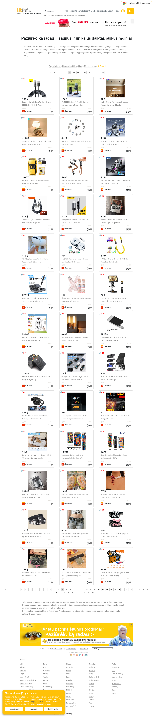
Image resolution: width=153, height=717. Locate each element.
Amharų (23, 670)
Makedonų (69, 683)
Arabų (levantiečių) (26, 687)
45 (85, 72)
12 (61, 72)
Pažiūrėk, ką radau (55, 649)
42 (80, 592)
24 (103, 589)
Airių (21, 664)
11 (50, 589)
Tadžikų (91, 700)
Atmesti (33, 709)
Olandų (68, 696)
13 (66, 72)
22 (94, 589)
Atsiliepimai (84, 648)
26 (111, 589)
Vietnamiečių (116, 683)
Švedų (114, 693)
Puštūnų (92, 667)
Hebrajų (46, 680)
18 (78, 589)
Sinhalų (91, 683)
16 (78, 72)
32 (135, 589)
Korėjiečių (69, 667)
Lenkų (68, 677)
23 (99, 589)
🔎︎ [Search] (103, 72)
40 (72, 592)
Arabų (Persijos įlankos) (28, 680)
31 (131, 589)
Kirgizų (68, 664)
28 (119, 589)
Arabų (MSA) (24, 677)
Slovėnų (91, 690)
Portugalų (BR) (71, 703)
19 (82, 589)
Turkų (114, 664)
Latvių (68, 674)
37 (60, 592)
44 (88, 592)
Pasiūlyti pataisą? (65, 714)
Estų (44, 667)
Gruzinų (45, 677)
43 (84, 592)
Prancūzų (92, 664)
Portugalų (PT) (71, 706)
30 (127, 589)
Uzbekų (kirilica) (117, 674)
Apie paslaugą (71, 648)
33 (139, 589)
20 (86, 589)
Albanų (22, 667)
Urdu (113, 670)
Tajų (90, 703)
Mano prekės (90, 66)
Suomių (91, 693)
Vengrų (114, 680)
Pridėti (101, 66)
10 (46, 589)
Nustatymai (14, 709)
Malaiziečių (70, 687)
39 (68, 592)
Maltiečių (69, 690)
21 (90, 589)
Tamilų (91, 706)
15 (74, 72)
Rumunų (92, 670)
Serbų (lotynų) (94, 680)
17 (74, 589)
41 (76, 592)
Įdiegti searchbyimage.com (136, 3)
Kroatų (68, 670)
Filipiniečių (46, 670)
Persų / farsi (70, 700)
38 (64, 592)
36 (56, 592)
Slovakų (91, 687)
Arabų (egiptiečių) (26, 683)
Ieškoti (42, 648)
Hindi (45, 683)
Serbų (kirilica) (94, 677)
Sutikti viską (53, 709)
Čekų (114, 690)
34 (143, 589)
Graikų (45, 674)
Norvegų (69, 693)
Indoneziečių (47, 687)
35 (147, 589)
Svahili (91, 696)
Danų (45, 664)
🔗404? (23, 78)
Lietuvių (69, 680)
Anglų (22, 674)
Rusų (91, 674)
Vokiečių (115, 687)
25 (107, 589)
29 (123, 589)
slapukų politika (37, 702)
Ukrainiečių (116, 667)
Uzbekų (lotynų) (117, 677)
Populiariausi (55, 66)
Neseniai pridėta (69, 66)
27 (115, 589)
